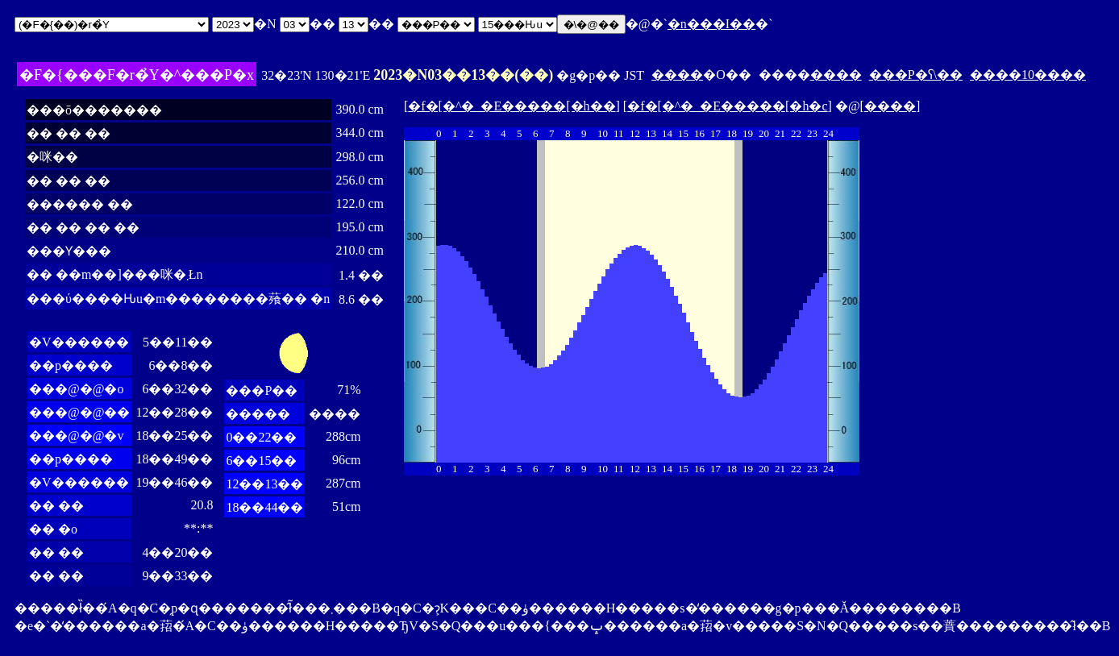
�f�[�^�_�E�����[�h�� (511, 106)
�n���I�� (711, 24)
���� (677, 74)
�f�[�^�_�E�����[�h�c (727, 106)
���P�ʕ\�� (916, 74)
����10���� (1028, 74)
